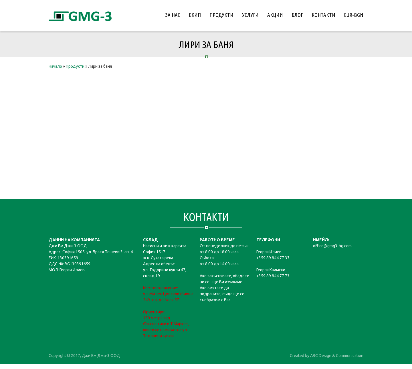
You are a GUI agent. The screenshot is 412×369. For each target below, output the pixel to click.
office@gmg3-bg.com (332, 246)
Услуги (250, 15)
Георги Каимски (270, 270)
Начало (55, 66)
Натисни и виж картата (164, 246)
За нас (172, 15)
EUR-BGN (353, 15)
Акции (275, 15)
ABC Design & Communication (336, 355)
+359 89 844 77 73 (273, 276)
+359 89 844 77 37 (273, 258)
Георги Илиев (269, 252)
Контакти (323, 15)
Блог (297, 15)
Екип (195, 15)
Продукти (221, 15)
